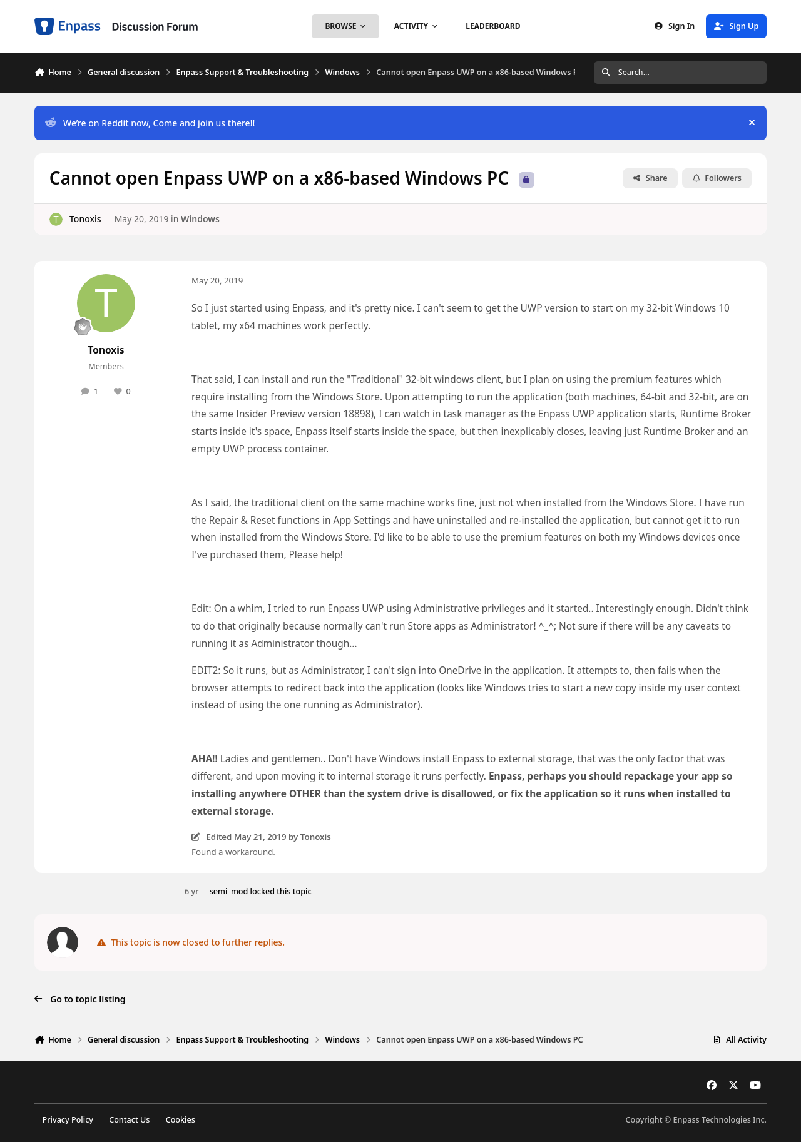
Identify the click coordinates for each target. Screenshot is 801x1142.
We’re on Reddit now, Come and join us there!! (150, 123)
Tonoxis (85, 219)
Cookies (180, 1119)
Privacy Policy (68, 1119)
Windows (200, 219)
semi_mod (229, 891)
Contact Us (129, 1119)
